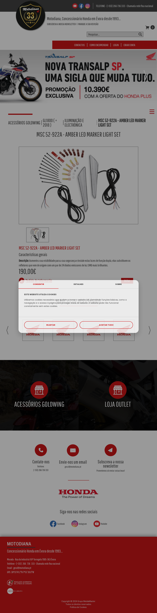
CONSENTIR (38, 284)
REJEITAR (50, 325)
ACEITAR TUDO (106, 325)
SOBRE (118, 284)
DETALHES (78, 284)
